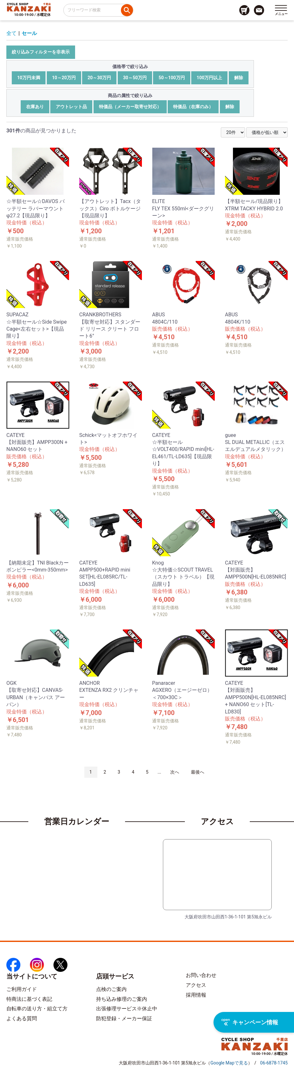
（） (229, 1062)
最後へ (197, 772)
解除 (238, 77)
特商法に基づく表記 (29, 999)
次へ (174, 772)
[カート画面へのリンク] (244, 10)
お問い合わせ (201, 975)
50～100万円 (171, 77)
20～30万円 (99, 77)
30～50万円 (135, 77)
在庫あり (35, 106)
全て (11, 33)
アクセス (196, 985)
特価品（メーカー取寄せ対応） (130, 106)
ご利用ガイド (21, 989)
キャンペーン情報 (249, 1022)
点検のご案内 (111, 989)
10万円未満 (28, 77)
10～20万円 (64, 77)
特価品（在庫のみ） (193, 106)
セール (29, 33)
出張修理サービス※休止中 (126, 1009)
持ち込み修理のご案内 (121, 999)
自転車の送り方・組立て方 (36, 1009)
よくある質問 (21, 1018)
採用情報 (196, 995)
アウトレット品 (71, 106)
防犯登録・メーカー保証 (124, 1018)
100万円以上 (209, 77)
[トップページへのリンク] (29, 7)
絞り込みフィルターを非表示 (41, 51)
